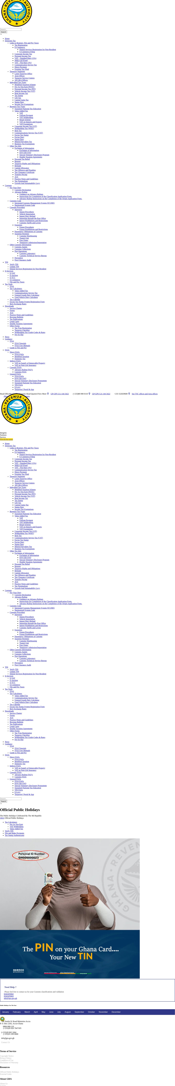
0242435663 (9, 996)
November (103, 1012)
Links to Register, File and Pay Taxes (24, 43)
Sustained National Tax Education (28, 109)
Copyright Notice (7, 1056)
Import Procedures (26, 212)
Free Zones (23, 240)
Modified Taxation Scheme (25, 85)
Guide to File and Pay (18, 348)
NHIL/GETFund (21, 60)
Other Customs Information (20, 245)
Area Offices (20, 76)
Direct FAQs (15, 352)
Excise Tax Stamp (22, 135)
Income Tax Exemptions (24, 104)
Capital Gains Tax (22, 100)
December (116, 1012)
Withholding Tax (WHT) (24, 128)
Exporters (18, 225)
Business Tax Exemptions (25, 144)
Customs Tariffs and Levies (30, 223)
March (27, 1012)
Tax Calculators (16, 289)
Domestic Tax (10, 41)
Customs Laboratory (27, 253)
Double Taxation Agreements (30, 157)
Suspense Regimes (22, 234)
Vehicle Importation (27, 214)
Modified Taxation (22, 357)
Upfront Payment (26, 115)
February (17, 1012)
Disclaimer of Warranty (9, 1063)
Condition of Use (6, 1060)
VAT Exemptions (26, 124)
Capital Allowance (22, 168)
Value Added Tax (21, 111)
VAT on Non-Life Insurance (25, 365)
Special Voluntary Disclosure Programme (31, 381)
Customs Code (15, 201)
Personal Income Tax (23, 56)
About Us (4, 1084)
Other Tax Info (15, 146)
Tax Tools (9, 284)
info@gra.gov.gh (10, 998)
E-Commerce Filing (27, 52)
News (7, 337)
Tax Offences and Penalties (25, 170)
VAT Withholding (26, 117)
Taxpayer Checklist (22, 330)
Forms (12, 310)
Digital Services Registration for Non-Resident (37, 49)
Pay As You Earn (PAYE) (24, 87)
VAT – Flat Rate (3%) (23, 63)
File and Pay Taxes (17, 282)
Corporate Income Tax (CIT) (26, 126)
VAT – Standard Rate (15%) (25, 58)
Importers (18, 210)
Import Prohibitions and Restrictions (33, 221)
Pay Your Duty (15, 188)
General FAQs (15, 374)
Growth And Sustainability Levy (27, 183)
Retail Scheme (25, 120)
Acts (16, 177)
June (51, 1012)
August (68, 1012)
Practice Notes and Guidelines (26, 179)
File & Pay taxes (6, 439)
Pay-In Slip (19, 335)
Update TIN (14, 267)
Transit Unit (24, 238)
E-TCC (12, 278)
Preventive (19, 258)
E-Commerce (20, 47)
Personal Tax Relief (22, 159)
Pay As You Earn (16, 824)
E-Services (9, 271)
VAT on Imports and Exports (30, 122)
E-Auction (14, 275)
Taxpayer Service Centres (25, 78)
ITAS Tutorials (20, 343)
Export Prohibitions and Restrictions (33, 229)
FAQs (7, 350)
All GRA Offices (21, 80)
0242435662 (9, 994)
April (36, 1012)
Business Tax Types (17, 107)
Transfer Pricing (21, 174)
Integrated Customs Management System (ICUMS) (35, 203)
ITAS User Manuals (22, 346)
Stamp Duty (19, 102)
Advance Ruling (21, 192)
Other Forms (15, 326)
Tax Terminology (21, 181)
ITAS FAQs (19, 354)
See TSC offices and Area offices (145, 394)
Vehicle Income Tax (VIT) (25, 91)
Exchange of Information (24, 148)
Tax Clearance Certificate (24, 172)
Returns (18, 161)
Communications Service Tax (26, 293)
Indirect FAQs (15, 361)
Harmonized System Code (25, 205)
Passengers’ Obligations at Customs (28, 232)
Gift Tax (18, 98)
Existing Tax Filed (22, 69)
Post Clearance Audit (23, 260)
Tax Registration (21, 45)
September (79, 1012)
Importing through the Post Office (32, 218)
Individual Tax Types (18, 82)
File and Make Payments (14, 833)
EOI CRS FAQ (25, 153)
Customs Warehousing (28, 236)
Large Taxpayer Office (23, 74)
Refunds (18, 166)
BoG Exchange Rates (18, 304)
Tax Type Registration (23, 328)
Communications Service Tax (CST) (29, 133)
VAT (21, 113)
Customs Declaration (23, 190)
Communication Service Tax (26, 65)
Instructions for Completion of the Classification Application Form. (45, 196)
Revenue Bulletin (16, 317)
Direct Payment (21, 67)
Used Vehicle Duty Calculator (26, 297)
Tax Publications (16, 319)
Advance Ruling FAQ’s (24, 370)
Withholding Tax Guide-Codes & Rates (30, 332)
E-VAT (12, 273)
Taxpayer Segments (17, 71)
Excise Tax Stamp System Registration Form (27, 302)
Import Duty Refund (27, 216)
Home (7, 39)
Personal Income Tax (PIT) (25, 89)
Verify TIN (14, 264)
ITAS (12, 286)
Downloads (9, 306)
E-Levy (17, 387)
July (59, 1012)
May (43, 1012)
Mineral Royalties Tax (23, 142)
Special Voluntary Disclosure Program (34, 155)
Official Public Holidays (9, 1072)
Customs (8, 185)
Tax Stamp (19, 96)
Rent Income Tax (21, 93)
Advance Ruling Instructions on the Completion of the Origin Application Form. (50, 199)
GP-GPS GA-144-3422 (101, 394)
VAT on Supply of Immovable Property (30, 363)
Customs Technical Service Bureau (33, 256)
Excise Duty (19, 137)
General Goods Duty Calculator (27, 295)
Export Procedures (26, 227)
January (5, 1012)
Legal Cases (14, 321)
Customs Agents (21, 247)
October (91, 1012)
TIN (6, 262)
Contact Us (5, 1042)
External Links (6, 1074)
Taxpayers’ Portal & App (24, 389)
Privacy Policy (5, 1058)
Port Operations (21, 251)
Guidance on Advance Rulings (31, 194)
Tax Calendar (15, 299)
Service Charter (16, 308)
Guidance (8, 339)
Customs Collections (23, 249)
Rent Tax (18, 131)
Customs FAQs (16, 367)
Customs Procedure (17, 207)
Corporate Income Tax (23, 54)
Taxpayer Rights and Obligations (27, 164)
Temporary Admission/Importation (32, 242)
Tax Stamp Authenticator (14, 835)
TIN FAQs (19, 385)
